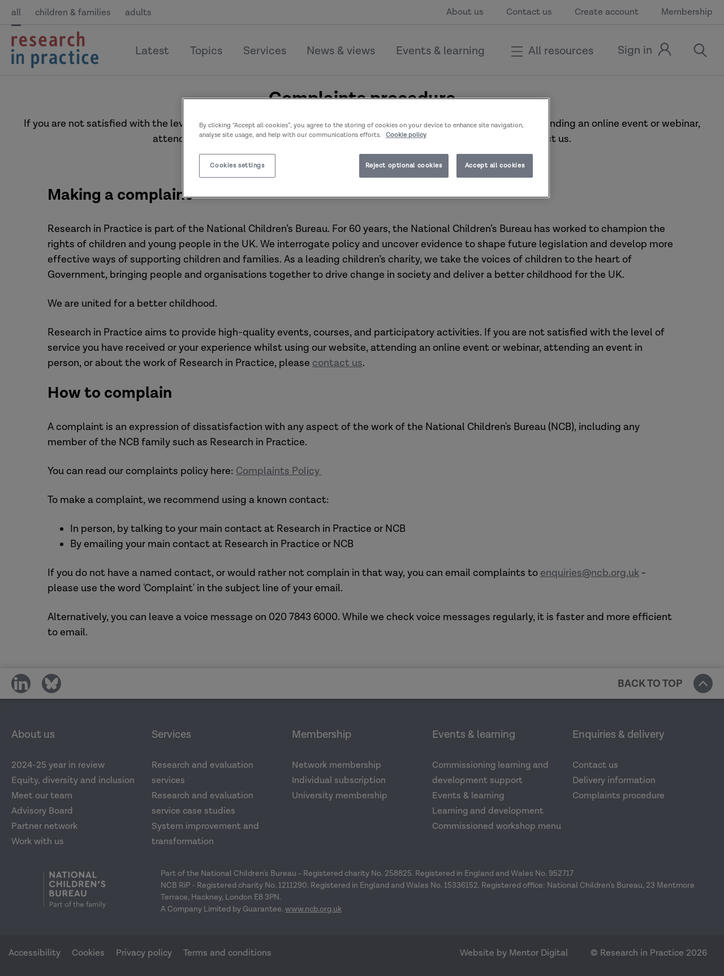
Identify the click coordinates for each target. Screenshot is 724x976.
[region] (366, 148)
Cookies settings (237, 165)
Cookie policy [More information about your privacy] (406, 135)
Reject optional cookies (403, 165)
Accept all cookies (494, 165)
